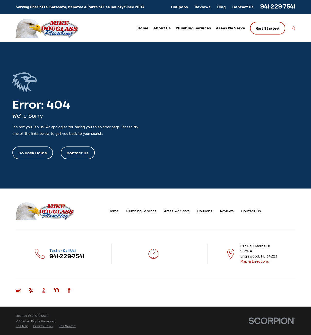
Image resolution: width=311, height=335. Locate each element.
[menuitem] (22, 326)
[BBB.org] (43, 290)
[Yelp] (30, 290)
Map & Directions (254, 261)
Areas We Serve (177, 211)
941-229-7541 (277, 6)
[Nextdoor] (56, 290)
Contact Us (243, 7)
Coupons (179, 7)
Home (113, 211)
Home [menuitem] (143, 28)
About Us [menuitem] (162, 28)
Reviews (203, 7)
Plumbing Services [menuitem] (193, 28)
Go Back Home (32, 152)
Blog (221, 7)
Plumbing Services (141, 211)
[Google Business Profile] (18, 290)
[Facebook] (69, 290)
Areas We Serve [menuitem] (230, 28)
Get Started (267, 28)
